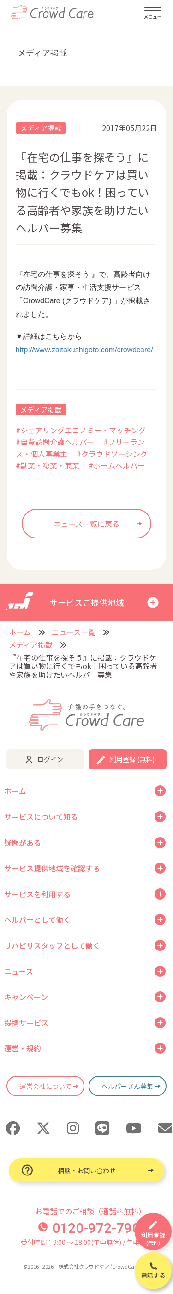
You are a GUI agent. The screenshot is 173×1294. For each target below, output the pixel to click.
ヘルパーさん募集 (127, 1086)
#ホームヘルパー (117, 465)
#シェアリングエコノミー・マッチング (81, 430)
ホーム (20, 632)
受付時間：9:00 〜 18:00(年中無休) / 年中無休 (86, 1242)
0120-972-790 (89, 1228)
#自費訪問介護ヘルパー (55, 441)
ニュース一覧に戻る (86, 523)
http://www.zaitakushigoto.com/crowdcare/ (84, 350)
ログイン (50, 759)
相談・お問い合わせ (87, 1170)
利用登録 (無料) (132, 759)
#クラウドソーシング (112, 453)
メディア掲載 (40, 128)
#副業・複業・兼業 (47, 465)
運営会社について (46, 1086)
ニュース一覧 (73, 632)
